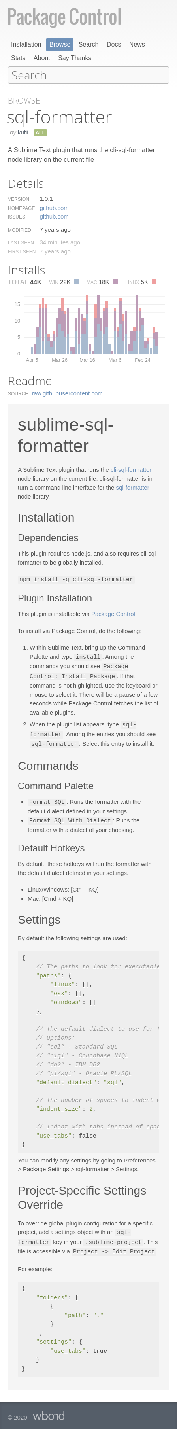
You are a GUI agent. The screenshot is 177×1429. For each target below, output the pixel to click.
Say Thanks (74, 58)
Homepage (21, 208)
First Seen (22, 251)
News (137, 44)
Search (89, 44)
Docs (114, 44)
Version (18, 199)
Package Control (113, 613)
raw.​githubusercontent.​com (67, 392)
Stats (18, 58)
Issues (16, 216)
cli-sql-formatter (131, 469)
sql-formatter (132, 487)
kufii (23, 132)
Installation (26, 44)
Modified (19, 229)
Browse (59, 44)
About (42, 58)
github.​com (54, 207)
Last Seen (21, 242)
